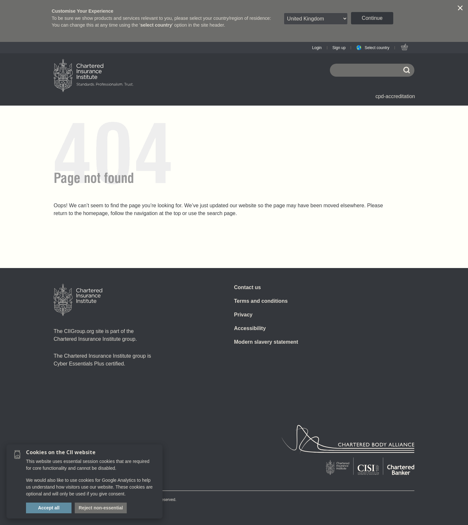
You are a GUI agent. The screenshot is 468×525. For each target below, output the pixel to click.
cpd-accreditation (395, 96)
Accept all (48, 507)
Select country (377, 47)
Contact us (247, 287)
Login (316, 47)
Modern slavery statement (266, 342)
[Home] (78, 300)
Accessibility (250, 328)
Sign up (339, 47)
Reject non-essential (101, 507)
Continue (372, 18)
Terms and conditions (261, 301)
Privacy (243, 314)
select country (156, 25)
